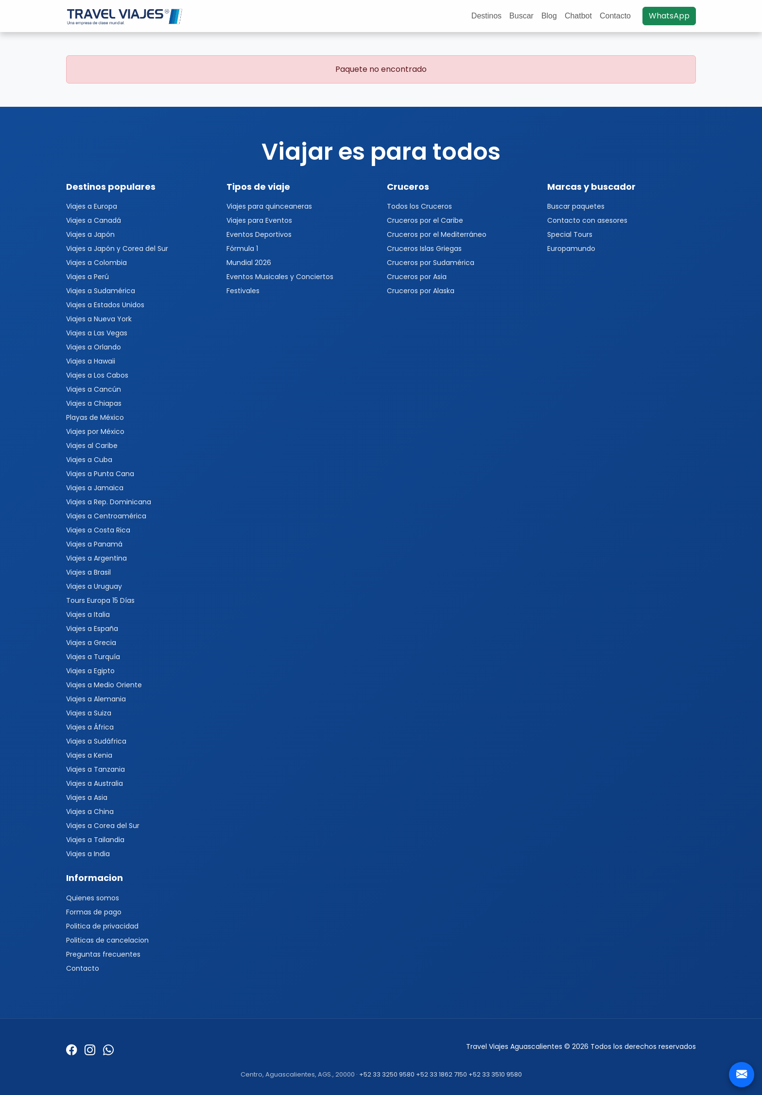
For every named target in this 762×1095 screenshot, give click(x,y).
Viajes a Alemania (96, 699)
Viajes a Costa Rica (98, 530)
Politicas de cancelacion (107, 940)
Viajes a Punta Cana (100, 474)
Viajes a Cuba (89, 460)
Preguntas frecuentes (103, 954)
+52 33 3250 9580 (387, 1074)
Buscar (521, 16)
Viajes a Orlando (93, 347)
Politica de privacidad (102, 926)
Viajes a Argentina (96, 558)
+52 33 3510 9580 (495, 1074)
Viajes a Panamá (94, 544)
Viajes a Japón (90, 234)
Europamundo (571, 248)
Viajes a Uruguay (94, 586)
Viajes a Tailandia (95, 840)
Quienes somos (92, 898)
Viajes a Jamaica (94, 488)
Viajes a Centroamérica (106, 516)
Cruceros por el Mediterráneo (436, 234)
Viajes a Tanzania (95, 769)
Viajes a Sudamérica (100, 291)
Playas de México (95, 417)
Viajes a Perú (87, 277)
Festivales (243, 291)
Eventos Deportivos (259, 234)
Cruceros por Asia (417, 277)
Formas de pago (93, 912)
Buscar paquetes (576, 206)
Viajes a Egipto (90, 671)
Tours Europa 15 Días (100, 600)
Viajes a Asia (86, 797)
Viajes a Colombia (96, 262)
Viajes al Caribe (92, 445)
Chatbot (578, 16)
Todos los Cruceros (419, 206)
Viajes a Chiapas (93, 403)
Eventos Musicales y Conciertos (279, 277)
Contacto (615, 16)
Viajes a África (90, 727)
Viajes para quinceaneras (269, 206)
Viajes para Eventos (259, 220)
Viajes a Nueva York (99, 319)
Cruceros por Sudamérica (430, 262)
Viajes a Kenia (89, 755)
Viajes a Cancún (93, 389)
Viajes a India (88, 854)
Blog (549, 16)
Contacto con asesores (587, 220)
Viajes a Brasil (88, 572)
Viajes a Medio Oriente (104, 685)
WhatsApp (669, 15)
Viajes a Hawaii (90, 361)
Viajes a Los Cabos (97, 375)
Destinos (486, 16)
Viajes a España (92, 628)
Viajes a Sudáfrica (96, 741)
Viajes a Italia (88, 614)
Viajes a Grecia (91, 642)
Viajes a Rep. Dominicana (108, 502)
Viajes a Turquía (93, 657)
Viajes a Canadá (93, 220)
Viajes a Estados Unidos (105, 305)
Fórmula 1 (242, 248)
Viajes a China (90, 811)
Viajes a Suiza (88, 713)
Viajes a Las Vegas (96, 333)
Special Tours (569, 234)
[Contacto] (741, 1074)
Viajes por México (95, 431)
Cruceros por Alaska (420, 291)
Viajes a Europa (91, 206)
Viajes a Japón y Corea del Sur (117, 248)
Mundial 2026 (248, 262)
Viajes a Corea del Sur (102, 825)
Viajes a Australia (94, 783)
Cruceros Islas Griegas (424, 248)
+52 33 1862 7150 (441, 1074)
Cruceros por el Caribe (425, 220)
